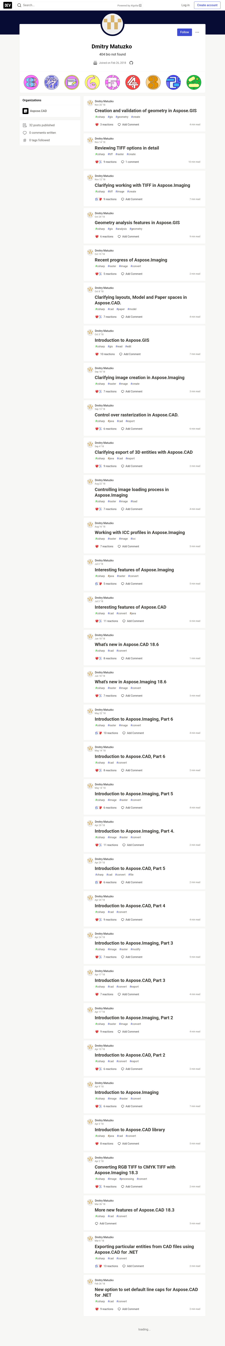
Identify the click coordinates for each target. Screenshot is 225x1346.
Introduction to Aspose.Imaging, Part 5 (134, 793)
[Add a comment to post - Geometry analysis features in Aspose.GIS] (104, 236)
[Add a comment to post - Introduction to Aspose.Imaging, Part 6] (106, 733)
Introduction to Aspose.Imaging (126, 1092)
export (130, 421)
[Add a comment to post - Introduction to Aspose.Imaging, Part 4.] (106, 845)
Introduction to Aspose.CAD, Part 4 (130, 905)
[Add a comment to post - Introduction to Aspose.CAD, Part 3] (104, 994)
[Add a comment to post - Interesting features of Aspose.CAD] (106, 621)
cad (110, 309)
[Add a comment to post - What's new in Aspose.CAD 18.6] (106, 658)
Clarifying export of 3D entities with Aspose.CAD (144, 452)
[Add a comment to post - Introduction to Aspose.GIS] (105, 354)
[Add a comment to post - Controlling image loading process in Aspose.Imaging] (106, 509)
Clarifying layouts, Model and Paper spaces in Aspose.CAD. (141, 300)
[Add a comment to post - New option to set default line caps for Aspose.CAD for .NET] (104, 1309)
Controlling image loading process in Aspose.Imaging (132, 492)
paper (120, 309)
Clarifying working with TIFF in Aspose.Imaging (142, 185)
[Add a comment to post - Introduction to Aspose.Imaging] (106, 1106)
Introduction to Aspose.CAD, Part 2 (130, 1055)
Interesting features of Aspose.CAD (130, 607)
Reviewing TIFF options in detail (127, 148)
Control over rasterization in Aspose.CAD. (136, 415)
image (120, 192)
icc (133, 539)
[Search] (19, 5)
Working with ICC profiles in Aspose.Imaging (140, 532)
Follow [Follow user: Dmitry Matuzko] (184, 32)
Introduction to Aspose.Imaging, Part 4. (134, 831)
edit (128, 347)
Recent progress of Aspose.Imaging (131, 260)
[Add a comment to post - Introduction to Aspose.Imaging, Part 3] (106, 957)
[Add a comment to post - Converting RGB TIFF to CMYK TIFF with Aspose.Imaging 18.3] (106, 1186)
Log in (186, 5)
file (131, 875)
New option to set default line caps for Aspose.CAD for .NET (146, 1292)
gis (110, 117)
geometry (122, 117)
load (133, 501)
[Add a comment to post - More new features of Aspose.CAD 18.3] (106, 1224)
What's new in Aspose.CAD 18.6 (127, 644)
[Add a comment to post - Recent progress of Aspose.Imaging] (106, 273)
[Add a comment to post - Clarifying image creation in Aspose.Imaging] (106, 391)
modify (135, 949)
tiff (110, 154)
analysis (121, 229)
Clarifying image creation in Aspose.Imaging (139, 377)
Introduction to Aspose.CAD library (130, 1129)
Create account (207, 5)
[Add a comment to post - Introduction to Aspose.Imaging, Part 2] (104, 1031)
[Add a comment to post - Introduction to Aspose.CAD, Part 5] (106, 882)
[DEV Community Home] (7, 5)
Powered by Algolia (129, 5)
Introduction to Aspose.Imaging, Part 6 (134, 719)
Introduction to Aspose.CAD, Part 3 (130, 980)
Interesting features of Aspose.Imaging (134, 569)
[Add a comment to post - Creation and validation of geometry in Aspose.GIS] (104, 124)
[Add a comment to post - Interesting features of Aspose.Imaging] (106, 583)
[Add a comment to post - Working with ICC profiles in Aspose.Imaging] (104, 546)
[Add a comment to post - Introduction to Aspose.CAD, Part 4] (106, 919)
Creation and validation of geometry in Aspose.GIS (146, 110)
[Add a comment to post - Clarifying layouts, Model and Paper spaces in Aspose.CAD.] (106, 316)
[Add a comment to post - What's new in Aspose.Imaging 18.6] (106, 695)
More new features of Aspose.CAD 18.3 (134, 1210)
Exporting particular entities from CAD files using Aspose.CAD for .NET (144, 1249)
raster (120, 154)
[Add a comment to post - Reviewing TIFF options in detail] (106, 161)
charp (99, 875)
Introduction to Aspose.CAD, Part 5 (130, 868)
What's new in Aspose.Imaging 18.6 (130, 681)
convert (135, 266)
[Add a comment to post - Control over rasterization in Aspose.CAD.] (106, 428)
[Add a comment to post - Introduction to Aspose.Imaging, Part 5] (106, 807)
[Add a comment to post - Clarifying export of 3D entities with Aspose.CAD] (106, 466)
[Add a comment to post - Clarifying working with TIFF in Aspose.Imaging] (106, 199)
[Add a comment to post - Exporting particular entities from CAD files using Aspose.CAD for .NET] (106, 1266)
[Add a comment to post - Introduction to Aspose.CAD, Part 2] (106, 1069)
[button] (31, 82)
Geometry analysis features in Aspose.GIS (137, 222)
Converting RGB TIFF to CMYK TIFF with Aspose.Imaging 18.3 (135, 1169)
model (132, 309)
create (135, 117)
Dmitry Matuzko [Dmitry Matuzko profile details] (104, 101)
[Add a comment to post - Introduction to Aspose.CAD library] (104, 1143)
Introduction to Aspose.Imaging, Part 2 (134, 1017)
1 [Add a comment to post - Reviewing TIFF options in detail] (129, 162)
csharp (100, 117)
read (119, 347)
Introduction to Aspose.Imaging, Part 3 (134, 943)
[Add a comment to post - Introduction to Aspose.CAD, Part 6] (106, 770)
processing (126, 1179)
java (111, 421)
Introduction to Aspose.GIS (122, 340)
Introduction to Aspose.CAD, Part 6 (130, 756)
